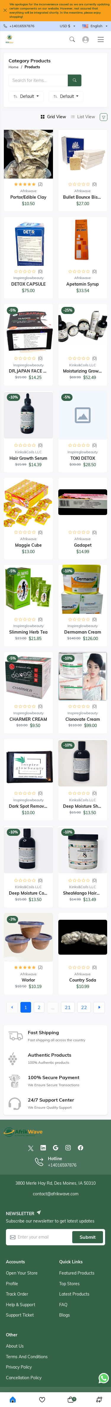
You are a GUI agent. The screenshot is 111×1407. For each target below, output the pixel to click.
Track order (17, 1294)
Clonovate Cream (82, 719)
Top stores (69, 1283)
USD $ (65, 26)
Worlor (28, 980)
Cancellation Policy (23, 1377)
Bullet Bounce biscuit (84, 197)
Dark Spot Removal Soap (34, 806)
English (92, 26)
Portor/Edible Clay (28, 197)
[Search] (74, 80)
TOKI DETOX (82, 458)
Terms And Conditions (27, 1356)
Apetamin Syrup (82, 284)
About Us (15, 1346)
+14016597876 (19, 26)
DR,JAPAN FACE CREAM (33, 371)
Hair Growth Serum (28, 458)
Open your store (22, 1273)
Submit (88, 1237)
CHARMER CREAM (28, 719)
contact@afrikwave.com (55, 1193)
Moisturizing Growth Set (86, 371)
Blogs (64, 1315)
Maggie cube (28, 545)
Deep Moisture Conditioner (35, 893)
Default (27, 96)
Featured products (76, 1273)
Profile (12, 1283)
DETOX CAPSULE (28, 284)
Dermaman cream (82, 632)
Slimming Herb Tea (28, 632)
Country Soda (82, 980)
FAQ (63, 1304)
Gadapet (82, 545)
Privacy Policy (19, 1367)
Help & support (20, 1304)
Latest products (74, 1294)
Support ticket (20, 1315)
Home (14, 67)
